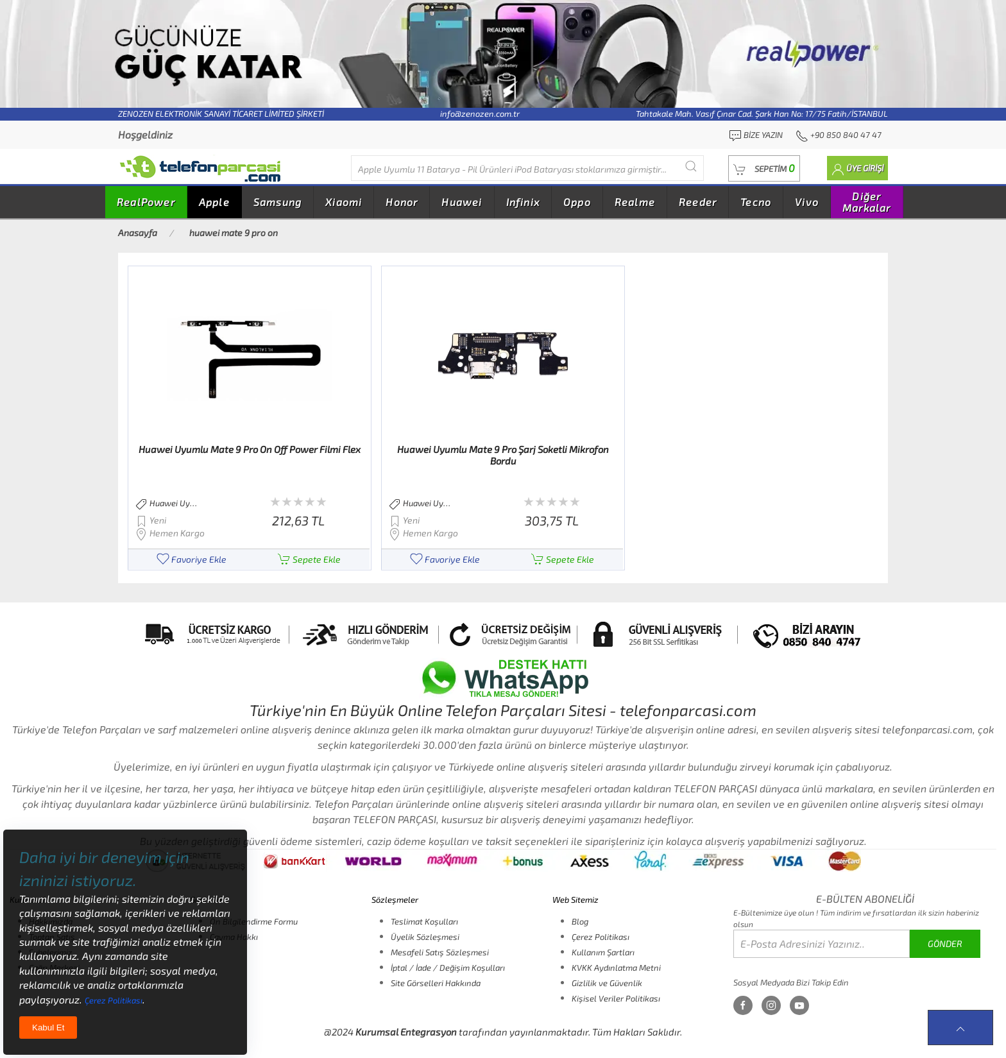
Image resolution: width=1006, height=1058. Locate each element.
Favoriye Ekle (191, 559)
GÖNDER (945, 943)
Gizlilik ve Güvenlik (607, 983)
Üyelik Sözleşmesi (425, 937)
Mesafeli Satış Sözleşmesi (440, 952)
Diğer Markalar (866, 202)
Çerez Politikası (600, 937)
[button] (764, 168)
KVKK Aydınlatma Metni (616, 967)
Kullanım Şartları (603, 952)
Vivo (807, 202)
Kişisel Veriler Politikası (616, 998)
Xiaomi (343, 202)
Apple (214, 202)
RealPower (146, 202)
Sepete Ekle (309, 559)
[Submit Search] (691, 166)
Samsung (277, 202)
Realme (635, 202)
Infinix (523, 202)
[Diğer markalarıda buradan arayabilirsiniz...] (527, 168)
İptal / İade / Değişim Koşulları (448, 967)
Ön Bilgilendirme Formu (254, 921)
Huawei (461, 202)
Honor (402, 202)
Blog (580, 921)
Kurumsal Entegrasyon (406, 1031)
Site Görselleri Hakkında (436, 983)
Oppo (577, 202)
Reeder (698, 202)
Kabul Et (48, 1027)
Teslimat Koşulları (424, 921)
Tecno (755, 202)
